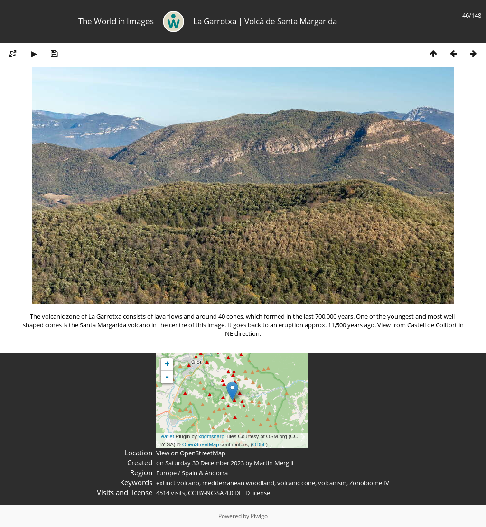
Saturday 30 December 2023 (204, 463)
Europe (166, 473)
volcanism (332, 483)
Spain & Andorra (205, 473)
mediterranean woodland (238, 483)
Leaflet (166, 436)
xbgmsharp (211, 436)
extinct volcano (177, 483)
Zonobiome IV (369, 483)
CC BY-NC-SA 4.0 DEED (219, 493)
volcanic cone (296, 483)
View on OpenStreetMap (190, 453)
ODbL (259, 444)
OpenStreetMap (200, 444)
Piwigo (259, 516)
